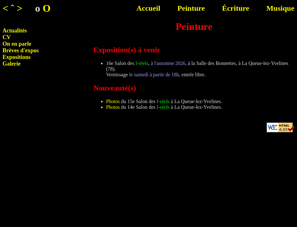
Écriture (235, 8)
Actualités (15, 30)
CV (7, 37)
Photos (113, 101)
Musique (280, 8)
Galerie (12, 64)
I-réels (141, 63)
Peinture (191, 8)
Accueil (148, 8)
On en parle (17, 44)
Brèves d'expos (21, 50)
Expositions (17, 57)
